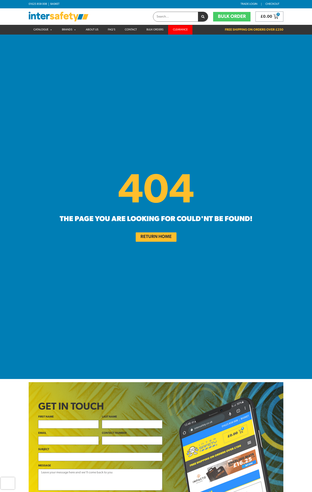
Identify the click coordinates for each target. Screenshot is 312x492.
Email (42, 433)
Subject (43, 449)
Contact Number (114, 433)
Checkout (272, 4)
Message (44, 465)
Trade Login (249, 4)
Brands (67, 29)
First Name (46, 416)
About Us (92, 29)
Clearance (180, 29)
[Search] (203, 16)
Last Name (109, 416)
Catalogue (40, 29)
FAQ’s (111, 29)
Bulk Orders (154, 29)
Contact (131, 29)
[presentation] (8, 483)
